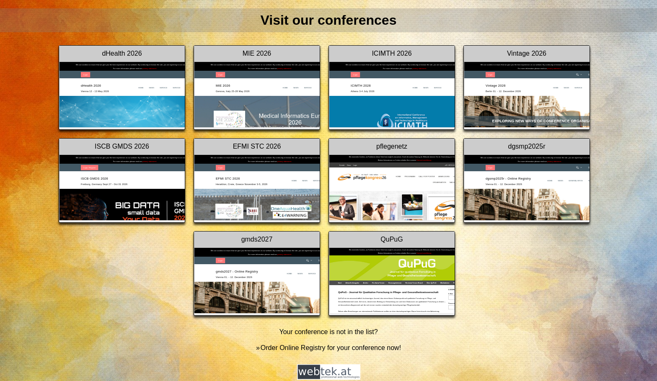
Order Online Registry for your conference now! (331, 347)
